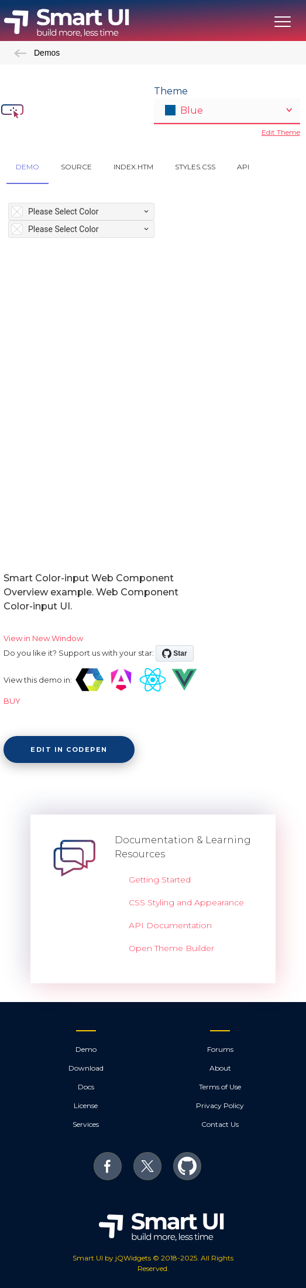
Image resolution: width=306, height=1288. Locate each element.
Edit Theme (281, 132)
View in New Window (43, 638)
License (86, 1105)
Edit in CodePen (69, 749)
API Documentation (170, 925)
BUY (12, 701)
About (220, 1068)
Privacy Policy (220, 1105)
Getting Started (160, 879)
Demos (37, 52)
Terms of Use (220, 1086)
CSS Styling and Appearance (186, 902)
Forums (220, 1049)
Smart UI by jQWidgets (112, 1257)
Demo (86, 1049)
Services (86, 1124)
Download (86, 1068)
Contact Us (220, 1124)
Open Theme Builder (171, 948)
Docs (86, 1086)
